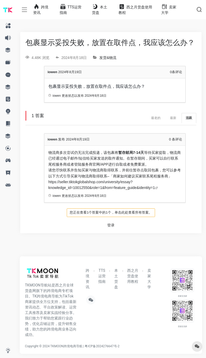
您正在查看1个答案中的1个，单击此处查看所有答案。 (111, 212)
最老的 (156, 118)
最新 (173, 118)
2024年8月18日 (95, 95)
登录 (111, 225)
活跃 (189, 118)
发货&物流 (107, 58)
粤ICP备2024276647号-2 (102, 346)
